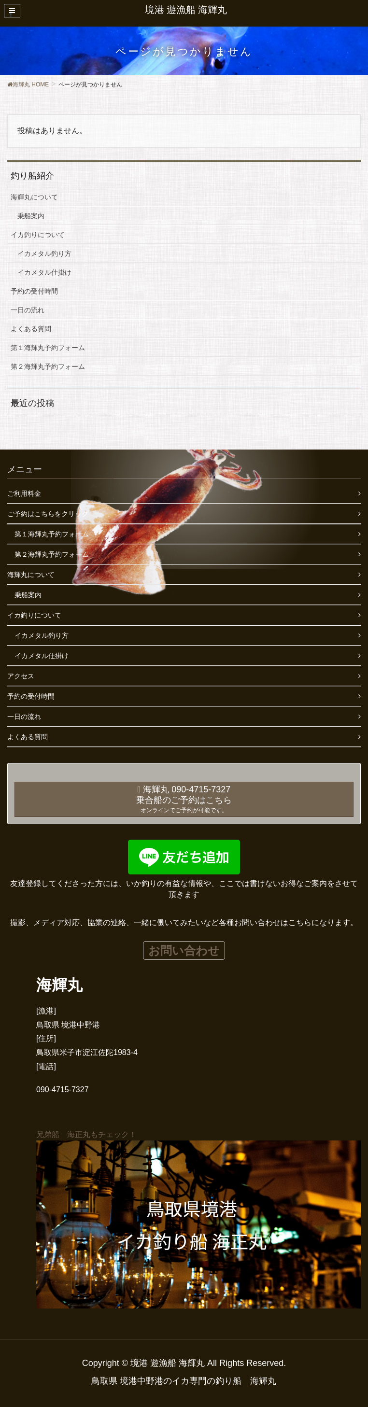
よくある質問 (31, 329)
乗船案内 (30, 216)
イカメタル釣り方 (44, 253)
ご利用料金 (24, 493)
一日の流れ (27, 310)
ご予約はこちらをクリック (47, 514)
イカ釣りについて (38, 235)
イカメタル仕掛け (44, 272)
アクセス (20, 676)
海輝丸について (34, 197)
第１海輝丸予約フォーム (48, 348)
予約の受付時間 (34, 291)
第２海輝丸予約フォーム (48, 366)
